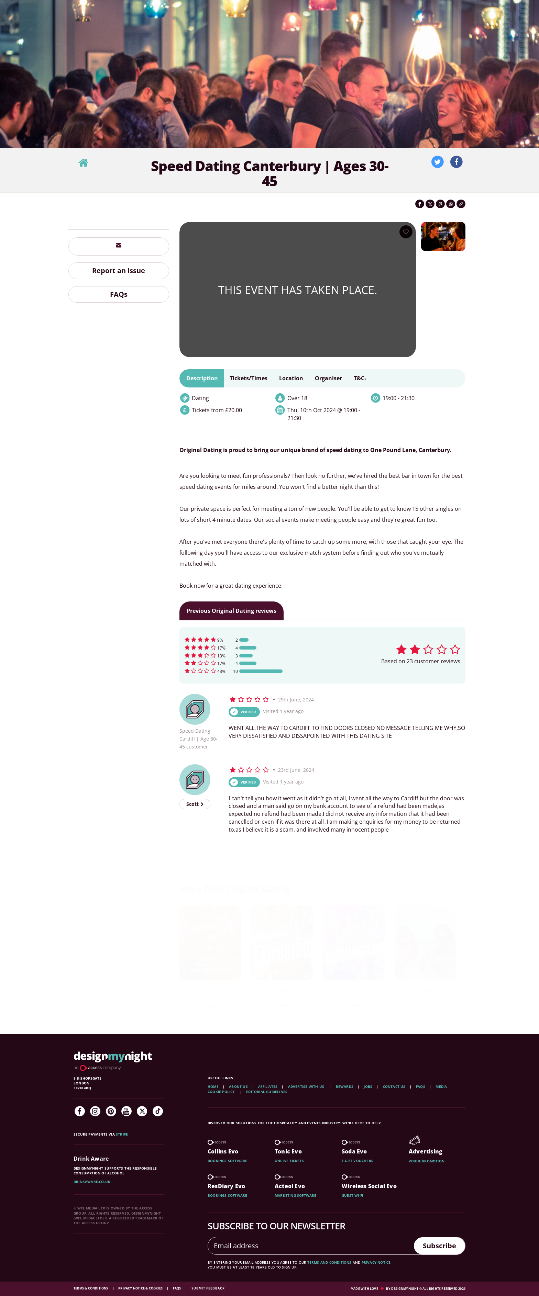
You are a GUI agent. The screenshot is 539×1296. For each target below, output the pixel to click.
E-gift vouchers (357, 1160)
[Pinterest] (111, 1111)
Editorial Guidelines (266, 1091)
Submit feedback (208, 1288)
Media (441, 1086)
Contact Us (394, 1086)
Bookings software (227, 1160)
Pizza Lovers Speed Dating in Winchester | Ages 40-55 (282, 997)
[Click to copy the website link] (460, 204)
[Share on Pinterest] (440, 204)
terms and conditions (329, 1262)
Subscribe (439, 1245)
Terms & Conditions (91, 1288)
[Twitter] (142, 1111)
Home (213, 1086)
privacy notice (376, 1262)
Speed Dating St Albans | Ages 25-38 (425, 993)
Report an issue (118, 270)
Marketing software (296, 1195)
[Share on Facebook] (419, 204)
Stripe (122, 1134)
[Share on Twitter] (430, 204)
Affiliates (267, 1086)
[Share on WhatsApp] (450, 204)
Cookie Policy (222, 1091)
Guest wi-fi (352, 1195)
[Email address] (311, 1245)
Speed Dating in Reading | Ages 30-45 (210, 993)
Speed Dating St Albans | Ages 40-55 (353, 993)
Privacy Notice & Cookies (140, 1288)
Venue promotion (426, 1161)
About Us (238, 1086)
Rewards (344, 1086)
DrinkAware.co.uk (92, 1181)
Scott (195, 804)
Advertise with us (306, 1086)
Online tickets (289, 1160)
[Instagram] (95, 1111)
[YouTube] (126, 1111)
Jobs (368, 1086)
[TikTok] (158, 1111)
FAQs (119, 294)
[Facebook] (80, 1111)
